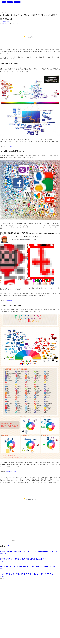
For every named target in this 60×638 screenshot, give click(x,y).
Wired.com (9, 146)
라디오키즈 (5, 23)
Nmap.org (9, 300)
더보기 (8, 546)
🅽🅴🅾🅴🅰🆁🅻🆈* (12, 2)
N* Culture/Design (5, 21)
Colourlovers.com (11, 471)
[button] (2, 6)
